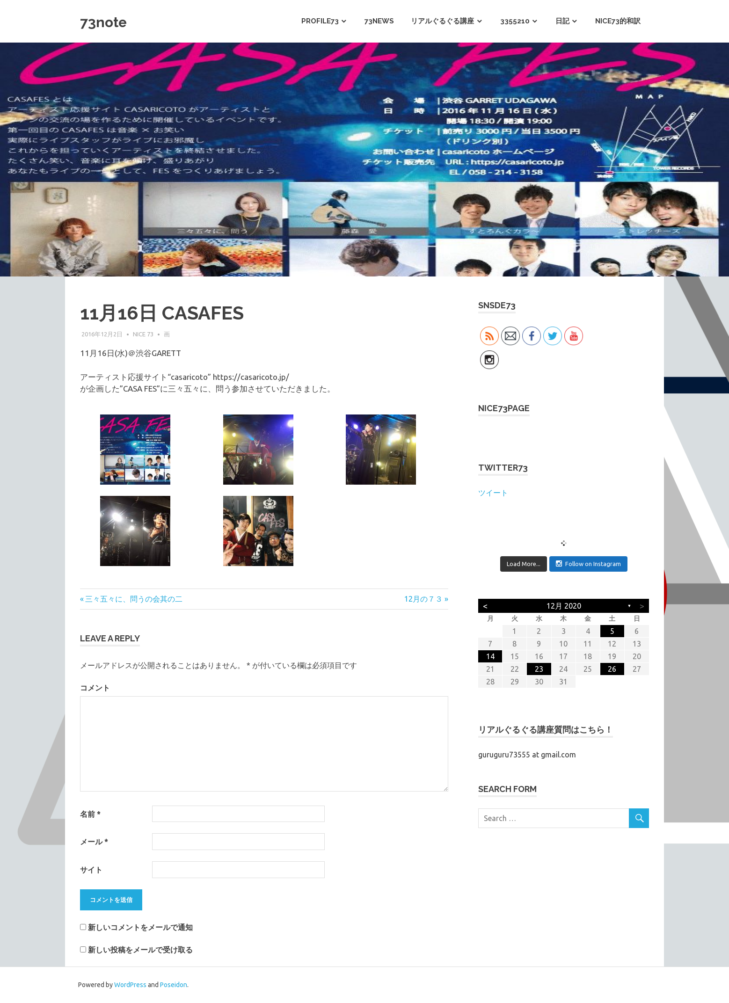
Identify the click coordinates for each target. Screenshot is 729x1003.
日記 (562, 21)
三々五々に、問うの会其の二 (133, 599)
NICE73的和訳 (618, 21)
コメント (95, 687)
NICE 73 (143, 334)
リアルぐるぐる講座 (442, 21)
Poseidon (173, 984)
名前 (90, 814)
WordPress (130, 984)
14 (490, 656)
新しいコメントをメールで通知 (140, 927)
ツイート (493, 492)
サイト (91, 869)
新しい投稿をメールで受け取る (140, 949)
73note (109, 20)
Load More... (523, 563)
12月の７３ (423, 599)
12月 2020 (564, 606)
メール (94, 841)
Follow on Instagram (588, 563)
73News (379, 21)
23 (539, 669)
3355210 (515, 21)
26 (612, 669)
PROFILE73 (320, 21)
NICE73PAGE (504, 408)
